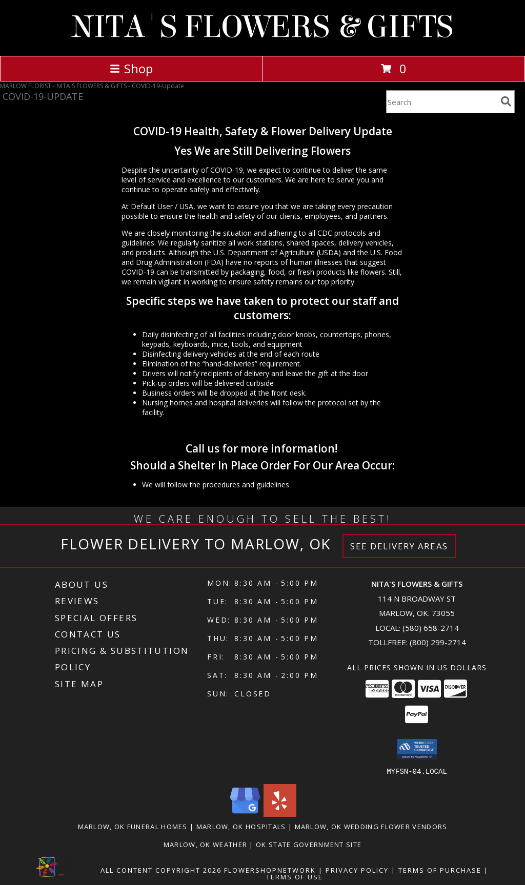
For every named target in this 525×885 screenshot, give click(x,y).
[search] (506, 101)
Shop (131, 68)
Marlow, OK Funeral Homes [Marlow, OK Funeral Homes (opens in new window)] (133, 826)
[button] (417, 749)
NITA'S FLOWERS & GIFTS (262, 27)
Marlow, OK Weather (205, 844)
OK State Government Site (308, 844)
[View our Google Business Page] (245, 813)
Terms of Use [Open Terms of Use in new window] (294, 876)
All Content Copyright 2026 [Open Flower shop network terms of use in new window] (160, 869)
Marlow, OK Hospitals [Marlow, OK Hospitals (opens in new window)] (241, 826)
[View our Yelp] (280, 813)
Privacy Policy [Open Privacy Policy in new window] (357, 869)
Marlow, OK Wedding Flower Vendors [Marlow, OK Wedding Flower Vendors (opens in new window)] (371, 826)
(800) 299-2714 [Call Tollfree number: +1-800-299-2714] (438, 642)
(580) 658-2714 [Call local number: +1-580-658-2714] (430, 628)
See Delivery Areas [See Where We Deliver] (399, 546)
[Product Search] (441, 102)
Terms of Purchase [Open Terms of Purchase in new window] (439, 869)
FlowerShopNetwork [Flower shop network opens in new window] (270, 869)
